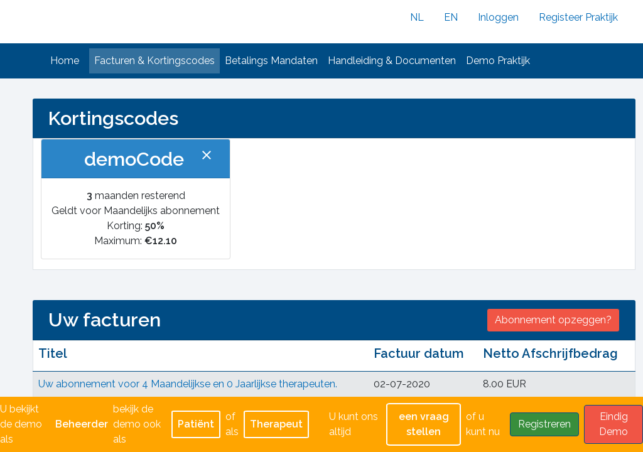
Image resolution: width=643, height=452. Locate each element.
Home (64, 61)
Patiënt (196, 424)
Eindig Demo (613, 424)
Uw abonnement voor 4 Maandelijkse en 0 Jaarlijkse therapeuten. (187, 384)
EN (451, 17)
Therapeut (276, 424)
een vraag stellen (424, 424)
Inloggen (498, 17)
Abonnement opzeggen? (553, 320)
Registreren (544, 424)
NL (417, 17)
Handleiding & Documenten (392, 61)
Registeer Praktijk (578, 17)
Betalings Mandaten (271, 61)
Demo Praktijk (498, 61)
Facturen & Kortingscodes (154, 61)
